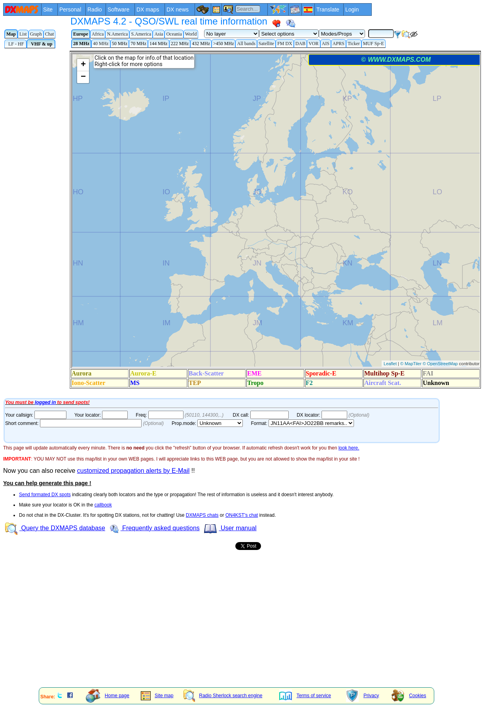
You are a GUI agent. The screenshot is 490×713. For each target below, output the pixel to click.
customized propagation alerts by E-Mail (133, 470)
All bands (246, 43)
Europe (80, 34)
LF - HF (15, 44)
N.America (117, 34)
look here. (349, 448)
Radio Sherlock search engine (223, 695)
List (23, 34)
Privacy (362, 695)
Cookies (409, 695)
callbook (103, 505)
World (191, 34)
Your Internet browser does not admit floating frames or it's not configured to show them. (246, 223)
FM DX (284, 43)
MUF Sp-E (373, 43)
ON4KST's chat (241, 515)
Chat (49, 34)
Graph (36, 34)
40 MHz (101, 43)
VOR (313, 43)
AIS (325, 43)
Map (11, 34)
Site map (157, 695)
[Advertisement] (200, 626)
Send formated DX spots (45, 494)
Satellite (266, 43)
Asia (158, 34)
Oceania (174, 34)
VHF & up (40, 44)
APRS (338, 43)
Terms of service (305, 695)
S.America (141, 34)
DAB (300, 43)
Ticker (354, 43)
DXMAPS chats (202, 515)
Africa (98, 34)
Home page (107, 695)
